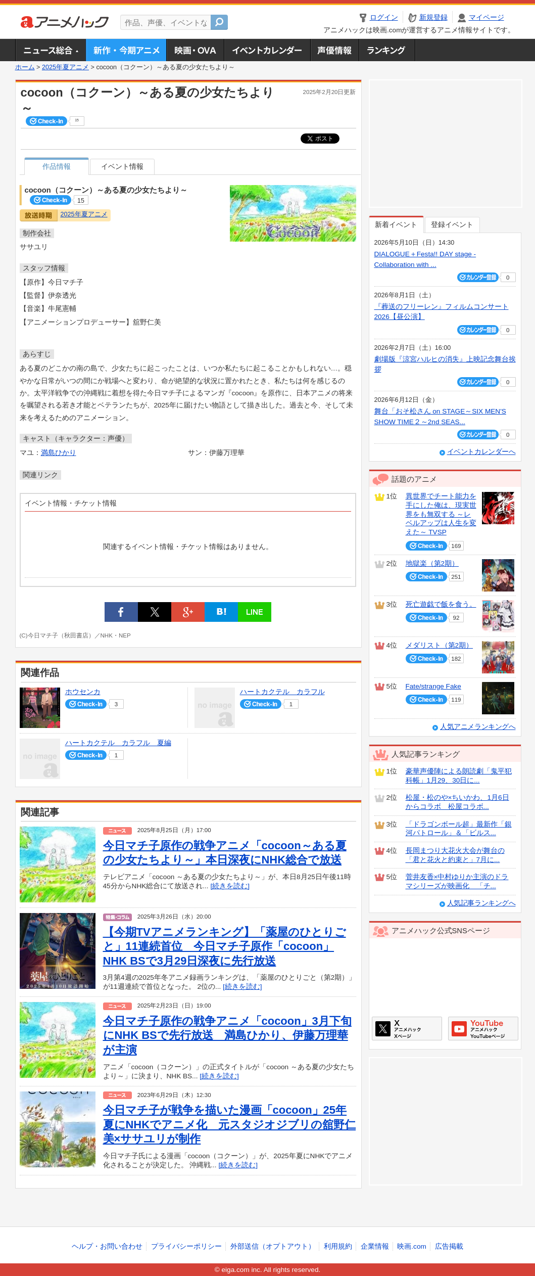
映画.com (411, 1246)
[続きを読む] (230, 886)
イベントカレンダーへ (481, 451)
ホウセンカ (83, 692)
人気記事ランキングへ (481, 903)
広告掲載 (449, 1246)
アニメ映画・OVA (195, 50)
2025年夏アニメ (65, 67)
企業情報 (375, 1246)
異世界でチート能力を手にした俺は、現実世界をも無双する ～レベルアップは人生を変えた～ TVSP (441, 514)
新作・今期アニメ (126, 50)
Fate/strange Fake (433, 686)
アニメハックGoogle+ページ (483, 1028)
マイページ (486, 17)
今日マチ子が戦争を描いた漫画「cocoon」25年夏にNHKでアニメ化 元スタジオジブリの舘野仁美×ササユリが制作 (229, 1124)
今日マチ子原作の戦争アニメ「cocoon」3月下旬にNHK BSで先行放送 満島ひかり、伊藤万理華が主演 (227, 1035)
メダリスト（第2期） (439, 645)
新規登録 (433, 17)
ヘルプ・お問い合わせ (107, 1246)
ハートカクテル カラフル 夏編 (118, 743)
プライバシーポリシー (186, 1246)
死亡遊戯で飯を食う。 (441, 604)
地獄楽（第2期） (432, 563)
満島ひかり (58, 453)
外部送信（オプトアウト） (272, 1246)
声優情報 (334, 50)
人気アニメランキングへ (478, 727)
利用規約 (338, 1246)
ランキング (387, 50)
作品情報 (56, 166)
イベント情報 (122, 166)
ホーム (25, 67)
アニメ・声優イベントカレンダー (267, 50)
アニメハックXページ (407, 1028)
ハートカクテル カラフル (282, 692)
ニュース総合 (50, 50)
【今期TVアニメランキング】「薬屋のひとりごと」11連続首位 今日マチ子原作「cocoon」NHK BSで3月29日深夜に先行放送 (224, 946)
